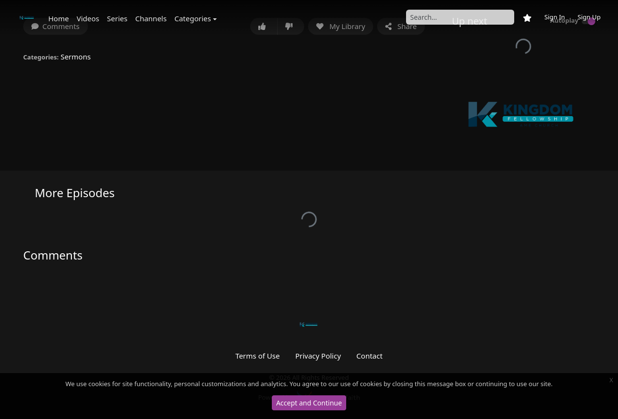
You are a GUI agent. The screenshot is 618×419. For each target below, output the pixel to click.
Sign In (554, 17)
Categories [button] (192, 18)
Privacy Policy (318, 356)
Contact (369, 356)
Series (117, 18)
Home (58, 18)
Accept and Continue (309, 402)
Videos (88, 18)
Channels (151, 18)
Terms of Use (258, 356)
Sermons (75, 56)
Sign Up (589, 17)
